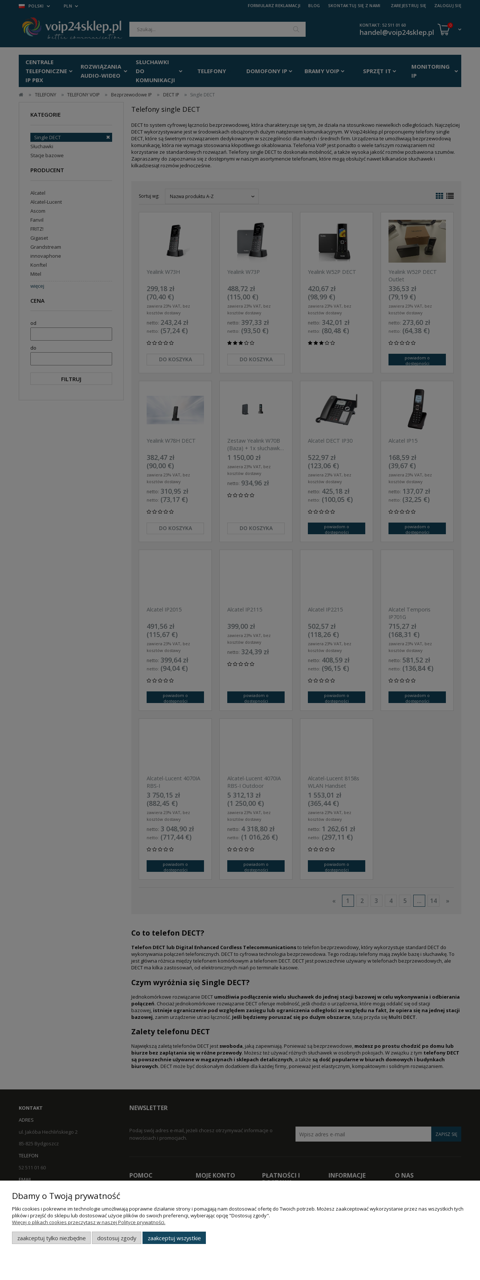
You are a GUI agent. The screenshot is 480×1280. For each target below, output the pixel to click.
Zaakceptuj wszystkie (174, 1238)
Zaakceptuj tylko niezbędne (51, 1238)
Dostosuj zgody (116, 1238)
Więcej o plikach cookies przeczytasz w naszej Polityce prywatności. (88, 1222)
